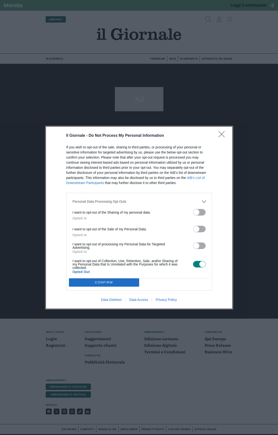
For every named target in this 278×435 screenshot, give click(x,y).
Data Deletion (111, 300)
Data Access (138, 300)
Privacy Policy (166, 300)
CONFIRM (104, 282)
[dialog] (139, 217)
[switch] (199, 212)
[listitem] (139, 201)
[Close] (223, 135)
